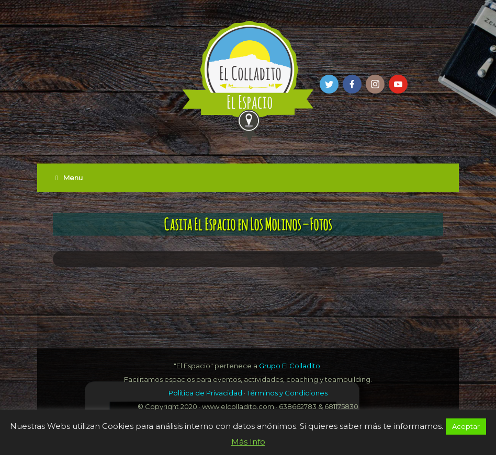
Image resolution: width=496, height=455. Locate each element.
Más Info (248, 442)
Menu (69, 177)
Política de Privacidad (205, 393)
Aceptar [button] (466, 426)
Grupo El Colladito (289, 365)
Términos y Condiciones (287, 393)
